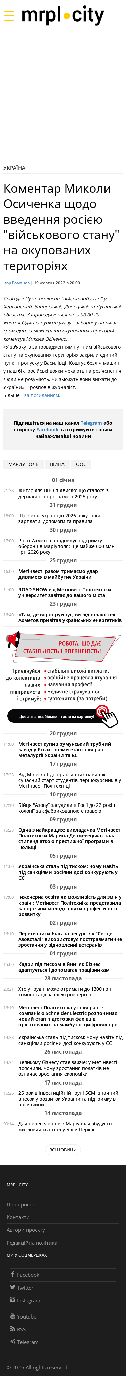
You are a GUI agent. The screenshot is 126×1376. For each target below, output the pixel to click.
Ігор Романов (16, 283)
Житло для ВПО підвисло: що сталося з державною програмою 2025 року (63, 493)
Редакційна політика (32, 1242)
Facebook (47, 429)
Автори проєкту (26, 1229)
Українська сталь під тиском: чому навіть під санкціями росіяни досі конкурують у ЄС (68, 871)
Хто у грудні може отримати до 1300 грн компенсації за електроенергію (64, 991)
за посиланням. (41, 395)
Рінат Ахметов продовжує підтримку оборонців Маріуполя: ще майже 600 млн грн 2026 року (66, 546)
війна (57, 464)
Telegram (91, 423)
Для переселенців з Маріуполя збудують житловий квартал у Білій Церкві (65, 1126)
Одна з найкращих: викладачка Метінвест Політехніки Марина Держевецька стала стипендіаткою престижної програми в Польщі (69, 838)
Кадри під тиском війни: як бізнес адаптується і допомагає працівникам (64, 967)
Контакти (18, 1217)
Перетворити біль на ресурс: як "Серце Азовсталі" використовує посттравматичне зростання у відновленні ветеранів (70, 939)
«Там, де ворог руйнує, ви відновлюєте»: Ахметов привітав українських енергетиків (70, 617)
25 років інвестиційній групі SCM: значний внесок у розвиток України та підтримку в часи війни (68, 1098)
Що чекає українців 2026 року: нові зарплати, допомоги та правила (59, 518)
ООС (81, 464)
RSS (18, 1329)
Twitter (21, 1287)
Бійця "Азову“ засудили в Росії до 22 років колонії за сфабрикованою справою (66, 808)
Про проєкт (20, 1204)
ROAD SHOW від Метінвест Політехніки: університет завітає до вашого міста (65, 592)
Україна (14, 167)
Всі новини (63, 1150)
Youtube (23, 1316)
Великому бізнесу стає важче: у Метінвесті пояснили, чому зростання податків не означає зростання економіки (67, 1067)
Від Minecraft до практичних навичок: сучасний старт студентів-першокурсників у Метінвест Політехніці (69, 780)
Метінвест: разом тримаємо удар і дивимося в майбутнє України (59, 574)
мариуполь (23, 464)
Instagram (25, 1300)
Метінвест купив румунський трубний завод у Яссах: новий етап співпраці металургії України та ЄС (64, 749)
